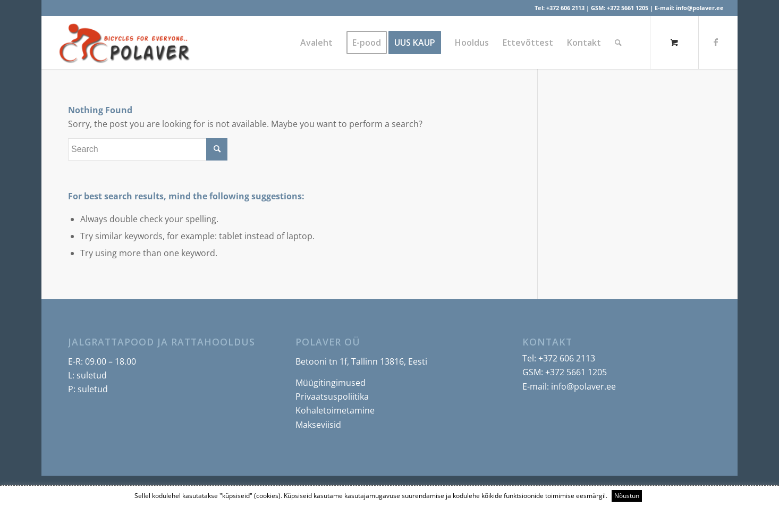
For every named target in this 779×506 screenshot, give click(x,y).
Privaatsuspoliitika (332, 396)
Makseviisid (318, 425)
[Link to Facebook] (716, 42)
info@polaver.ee (700, 8)
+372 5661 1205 (627, 8)
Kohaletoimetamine (335, 410)
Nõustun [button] (626, 495)
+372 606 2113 (565, 8)
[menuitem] (316, 42)
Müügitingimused (330, 383)
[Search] (618, 42)
